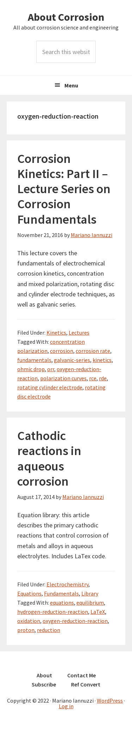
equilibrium (90, 602)
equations (62, 602)
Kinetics (56, 332)
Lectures (79, 332)
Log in (66, 706)
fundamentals (34, 359)
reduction (48, 629)
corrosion (61, 350)
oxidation (28, 620)
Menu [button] (71, 85)
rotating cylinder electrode (49, 387)
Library (89, 593)
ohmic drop (31, 369)
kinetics (102, 359)
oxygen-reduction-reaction (75, 620)
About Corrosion (66, 17)
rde (103, 378)
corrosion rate (93, 350)
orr (50, 369)
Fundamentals (61, 593)
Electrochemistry (67, 584)
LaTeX (97, 611)
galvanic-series (72, 359)
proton (25, 629)
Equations (29, 593)
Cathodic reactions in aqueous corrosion (49, 458)
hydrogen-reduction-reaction (52, 611)
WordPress (110, 700)
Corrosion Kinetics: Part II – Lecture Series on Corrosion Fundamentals (64, 189)
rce (92, 378)
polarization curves (63, 378)
